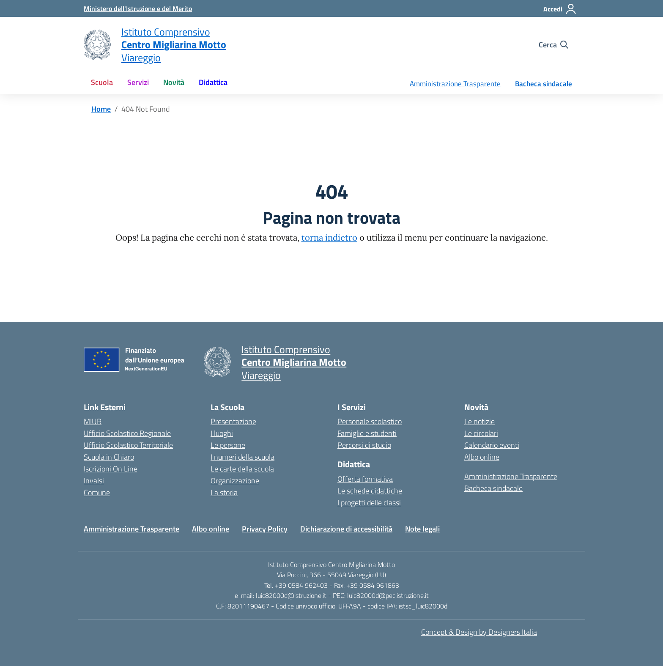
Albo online (481, 457)
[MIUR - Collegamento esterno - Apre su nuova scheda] (138, 8)
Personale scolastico (369, 421)
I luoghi (222, 433)
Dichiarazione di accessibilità (346, 528)
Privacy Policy (265, 528)
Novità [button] (173, 82)
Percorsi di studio (364, 445)
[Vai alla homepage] (97, 45)
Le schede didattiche (369, 490)
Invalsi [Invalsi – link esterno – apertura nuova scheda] (94, 480)
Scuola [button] (102, 82)
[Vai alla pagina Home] (101, 109)
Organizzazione (235, 480)
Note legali (422, 528)
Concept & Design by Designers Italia (479, 632)
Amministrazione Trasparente (455, 83)
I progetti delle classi (369, 502)
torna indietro (329, 237)
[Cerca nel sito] (553, 44)
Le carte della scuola (242, 468)
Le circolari (481, 433)
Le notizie (479, 421)
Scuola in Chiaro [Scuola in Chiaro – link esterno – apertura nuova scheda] (109, 457)
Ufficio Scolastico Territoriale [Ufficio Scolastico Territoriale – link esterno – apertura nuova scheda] (128, 445)
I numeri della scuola (242, 457)
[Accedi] (560, 9)
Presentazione (233, 421)
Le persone (228, 445)
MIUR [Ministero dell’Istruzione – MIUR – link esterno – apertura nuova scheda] (92, 421)
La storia (224, 492)
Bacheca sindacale (543, 83)
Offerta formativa (365, 479)
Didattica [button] (213, 82)
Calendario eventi (491, 445)
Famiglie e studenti (367, 433)
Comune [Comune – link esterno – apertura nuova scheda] (97, 492)
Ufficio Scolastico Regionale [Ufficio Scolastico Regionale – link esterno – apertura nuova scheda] (127, 433)
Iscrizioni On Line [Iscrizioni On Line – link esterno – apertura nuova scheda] (110, 468)
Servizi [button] (138, 82)
